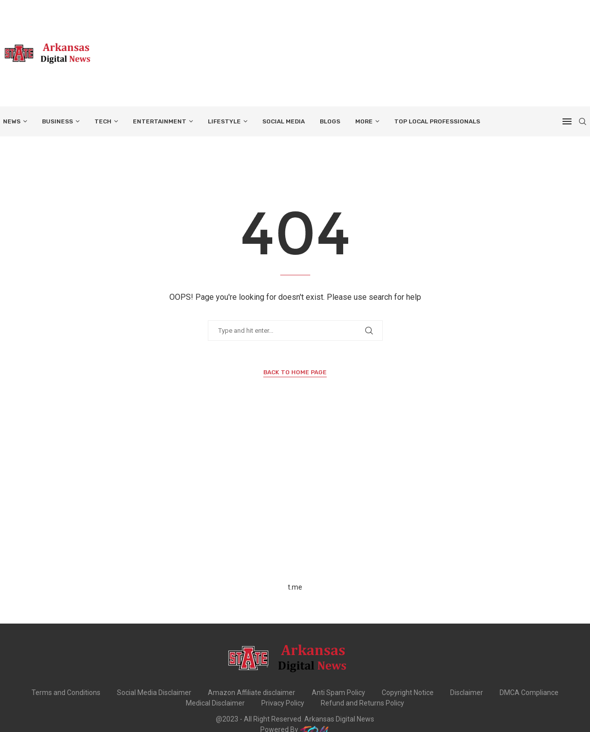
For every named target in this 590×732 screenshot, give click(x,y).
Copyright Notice (408, 693)
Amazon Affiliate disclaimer (251, 693)
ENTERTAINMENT (159, 121)
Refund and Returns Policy (362, 703)
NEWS (11, 121)
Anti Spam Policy (338, 693)
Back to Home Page (295, 372)
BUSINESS (57, 121)
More (364, 121)
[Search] (583, 121)
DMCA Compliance (529, 693)
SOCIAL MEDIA (283, 121)
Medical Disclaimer (215, 703)
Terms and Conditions (65, 693)
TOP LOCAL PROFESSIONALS (437, 121)
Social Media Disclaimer (154, 693)
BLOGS (330, 121)
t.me (295, 587)
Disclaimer (466, 693)
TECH (102, 121)
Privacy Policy (282, 703)
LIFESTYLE (224, 121)
